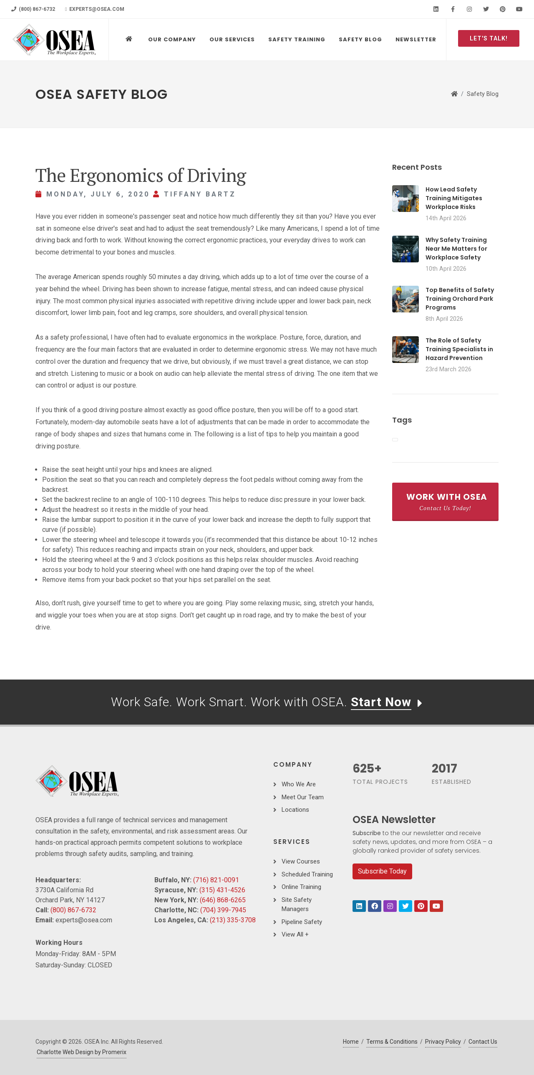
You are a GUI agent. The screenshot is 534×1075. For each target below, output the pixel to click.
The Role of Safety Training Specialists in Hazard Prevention (459, 349)
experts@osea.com (94, 9)
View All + (295, 934)
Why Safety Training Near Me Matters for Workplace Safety (456, 249)
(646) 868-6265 (223, 900)
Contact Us (483, 1041)
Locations (295, 809)
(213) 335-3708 (233, 920)
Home (351, 1041)
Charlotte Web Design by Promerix (81, 1052)
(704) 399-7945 (223, 910)
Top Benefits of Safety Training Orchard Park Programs (460, 299)
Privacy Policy (443, 1041)
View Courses (301, 861)
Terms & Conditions (392, 1041)
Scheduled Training (307, 874)
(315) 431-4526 (222, 890)
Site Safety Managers (297, 904)
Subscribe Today (382, 871)
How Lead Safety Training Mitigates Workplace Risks (454, 198)
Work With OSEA (446, 501)
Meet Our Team (303, 797)
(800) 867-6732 (33, 9)
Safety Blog (483, 94)
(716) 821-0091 (216, 880)
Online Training (301, 887)
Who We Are (299, 784)
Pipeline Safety (302, 922)
